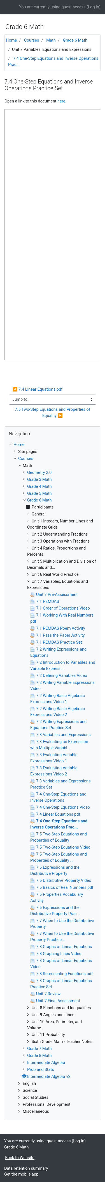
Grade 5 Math (39, 493)
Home (11, 40)
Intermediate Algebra (46, 1062)
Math (51, 40)
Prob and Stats (40, 1069)
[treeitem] (52, 445)
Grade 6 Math (75, 40)
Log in (93, 6)
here (61, 101)
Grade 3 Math (39, 479)
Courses (31, 40)
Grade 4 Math (39, 486)
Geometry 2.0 (39, 472)
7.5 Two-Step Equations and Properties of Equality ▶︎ (53, 412)
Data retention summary (26, 1168)
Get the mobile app (21, 1174)
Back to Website (19, 1157)
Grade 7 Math (39, 1048)
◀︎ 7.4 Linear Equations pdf (37, 389)
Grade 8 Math (39, 1055)
